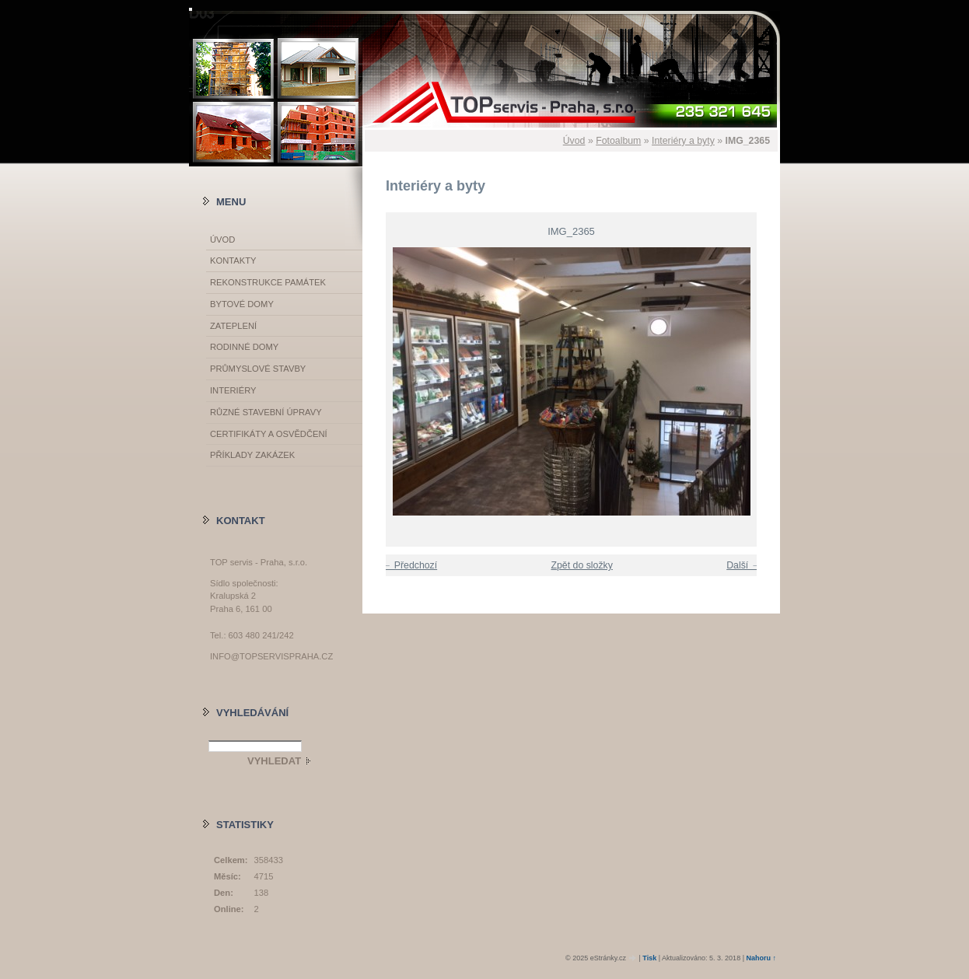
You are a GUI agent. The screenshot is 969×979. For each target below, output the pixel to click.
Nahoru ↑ (761, 958)
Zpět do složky (581, 565)
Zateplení (233, 325)
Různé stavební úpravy (266, 412)
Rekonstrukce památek (268, 282)
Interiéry (233, 390)
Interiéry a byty (683, 140)
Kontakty (233, 260)
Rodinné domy (244, 346)
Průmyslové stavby (258, 368)
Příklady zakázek (252, 455)
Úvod (574, 140)
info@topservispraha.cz (271, 656)
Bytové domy (242, 304)
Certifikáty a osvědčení (268, 434)
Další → (743, 565)
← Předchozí (409, 565)
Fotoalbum (618, 140)
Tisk (649, 958)
